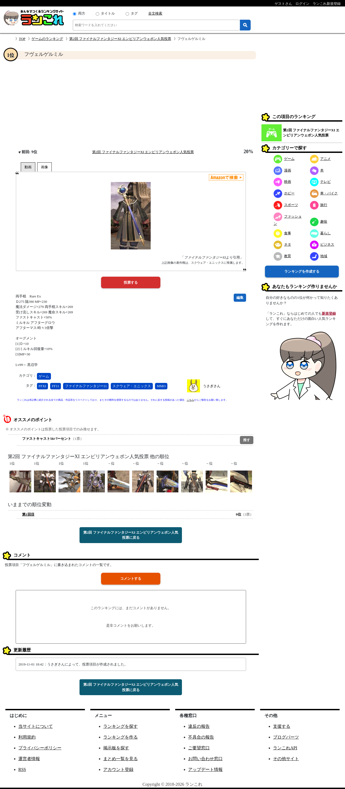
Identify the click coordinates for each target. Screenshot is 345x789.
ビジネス (322, 244)
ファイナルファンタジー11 (86, 386)
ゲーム (44, 376)
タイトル (108, 13)
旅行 (318, 205)
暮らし (320, 233)
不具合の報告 (201, 737)
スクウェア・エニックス (131, 386)
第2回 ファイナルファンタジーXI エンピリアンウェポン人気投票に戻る (130, 535)
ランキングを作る (120, 737)
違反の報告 (199, 726)
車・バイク (324, 193)
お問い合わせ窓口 (205, 758)
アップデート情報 (205, 769)
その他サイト (286, 758)
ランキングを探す (120, 726)
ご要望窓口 (199, 748)
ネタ (282, 244)
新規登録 (329, 313)
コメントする (130, 579)
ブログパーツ (286, 737)
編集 (239, 298)
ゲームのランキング (47, 39)
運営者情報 (29, 758)
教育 (282, 256)
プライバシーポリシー (39, 748)
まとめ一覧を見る (120, 758)
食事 (282, 233)
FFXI (42, 386)
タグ (134, 13)
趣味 (318, 221)
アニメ (320, 159)
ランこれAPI (285, 748)
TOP (22, 39)
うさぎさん (211, 386)
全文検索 (155, 13)
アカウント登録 (118, 769)
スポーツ (286, 205)
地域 (318, 256)
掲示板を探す (116, 748)
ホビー (284, 193)
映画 (282, 182)
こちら (190, 400)
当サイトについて (35, 726)
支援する (281, 726)
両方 (81, 13)
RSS (22, 769)
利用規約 (27, 737)
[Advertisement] (130, 104)
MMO (161, 386)
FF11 (55, 386)
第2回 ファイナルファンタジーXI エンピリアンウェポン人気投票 (120, 39)
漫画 (282, 170)
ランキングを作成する (301, 271)
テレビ (320, 182)
